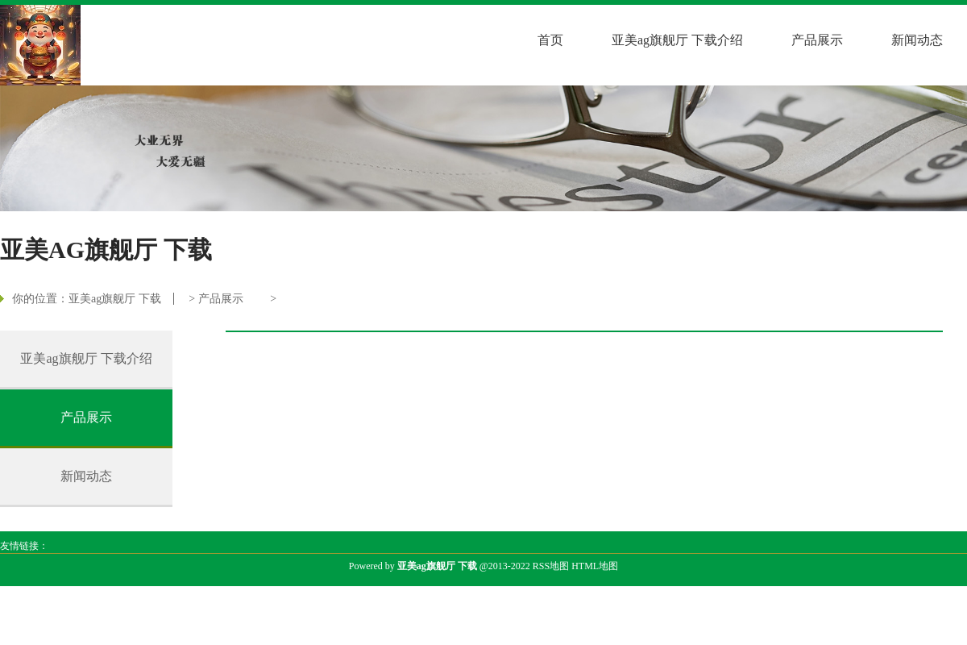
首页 (550, 40)
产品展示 (817, 40)
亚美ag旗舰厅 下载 (114, 299)
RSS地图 (551, 566)
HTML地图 (594, 566)
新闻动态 (917, 40)
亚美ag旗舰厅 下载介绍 (677, 40)
